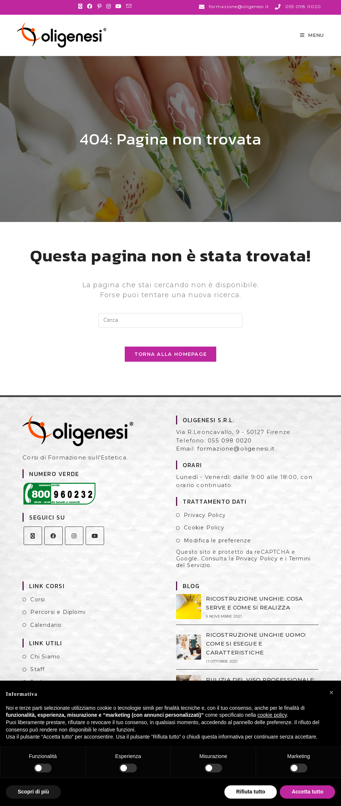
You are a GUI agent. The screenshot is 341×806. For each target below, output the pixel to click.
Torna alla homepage (170, 363)
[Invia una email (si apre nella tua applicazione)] (129, 6)
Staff (37, 678)
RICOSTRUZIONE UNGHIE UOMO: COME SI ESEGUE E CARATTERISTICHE (256, 652)
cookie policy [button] (272, 715)
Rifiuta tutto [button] (250, 792)
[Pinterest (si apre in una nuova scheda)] (99, 6)
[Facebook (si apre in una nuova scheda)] (90, 6)
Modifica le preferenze (217, 549)
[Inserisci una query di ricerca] (170, 325)
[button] (331, 692)
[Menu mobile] (312, 38)
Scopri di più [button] (33, 792)
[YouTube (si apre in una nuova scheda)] (118, 6)
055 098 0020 (230, 448)
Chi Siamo (45, 665)
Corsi (37, 608)
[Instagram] (74, 544)
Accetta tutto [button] (307, 792)
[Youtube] (95, 544)
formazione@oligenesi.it (236, 457)
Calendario (46, 633)
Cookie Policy (204, 536)
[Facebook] (53, 544)
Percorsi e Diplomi (58, 621)
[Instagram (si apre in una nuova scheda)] (108, 6)
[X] (33, 544)
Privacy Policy (205, 523)
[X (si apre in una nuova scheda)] (81, 6)
